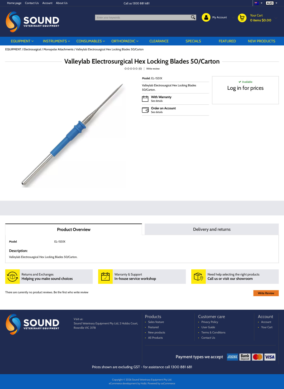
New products (261, 41)
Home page (14, 3)
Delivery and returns (212, 229)
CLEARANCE (159, 41)
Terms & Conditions (213, 332)
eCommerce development (123, 383)
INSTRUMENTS (55, 41)
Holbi (144, 383)
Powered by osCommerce (161, 383)
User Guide (208, 327)
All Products (155, 337)
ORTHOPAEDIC (123, 41)
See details (157, 100)
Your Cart (266, 327)
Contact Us (32, 3)
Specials (193, 41)
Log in (234, 88)
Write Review (266, 293)
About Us (62, 3)
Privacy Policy (209, 322)
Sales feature (156, 322)
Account (47, 3)
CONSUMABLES (89, 41)
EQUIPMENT (20, 41)
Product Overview (73, 229)
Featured (227, 41)
